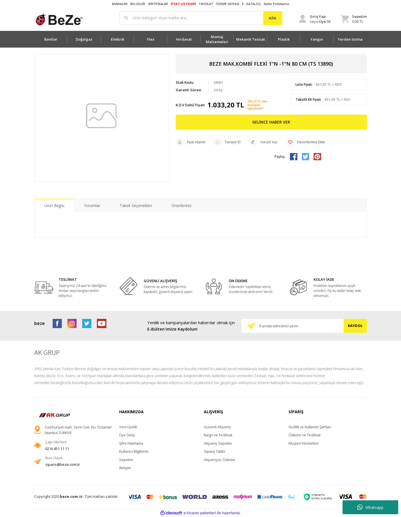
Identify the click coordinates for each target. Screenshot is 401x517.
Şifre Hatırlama (131, 443)
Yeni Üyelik (128, 426)
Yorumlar (92, 205)
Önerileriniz (182, 205)
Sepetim (126, 459)
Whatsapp (370, 507)
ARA (272, 18)
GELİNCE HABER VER (271, 122)
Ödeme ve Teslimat (304, 434)
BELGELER (137, 4)
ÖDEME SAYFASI (227, 4)
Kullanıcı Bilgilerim (133, 451)
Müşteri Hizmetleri (303, 443)
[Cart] (354, 19)
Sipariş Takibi (214, 451)
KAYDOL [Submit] (355, 325)
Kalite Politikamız (276, 4)
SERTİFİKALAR (158, 4)
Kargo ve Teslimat (218, 434)
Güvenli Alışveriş (217, 426)
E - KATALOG (251, 4)
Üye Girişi (127, 434)
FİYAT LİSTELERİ (183, 4)
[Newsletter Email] (304, 326)
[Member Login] (314, 19)
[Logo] (59, 19)
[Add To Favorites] (305, 142)
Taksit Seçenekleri (136, 205)
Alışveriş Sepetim (218, 443)
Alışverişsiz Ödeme (219, 459)
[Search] (200, 18)
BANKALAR (120, 4)
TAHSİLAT (206, 4)
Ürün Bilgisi (54, 205)
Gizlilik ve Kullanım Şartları (309, 426)
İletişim (125, 467)
